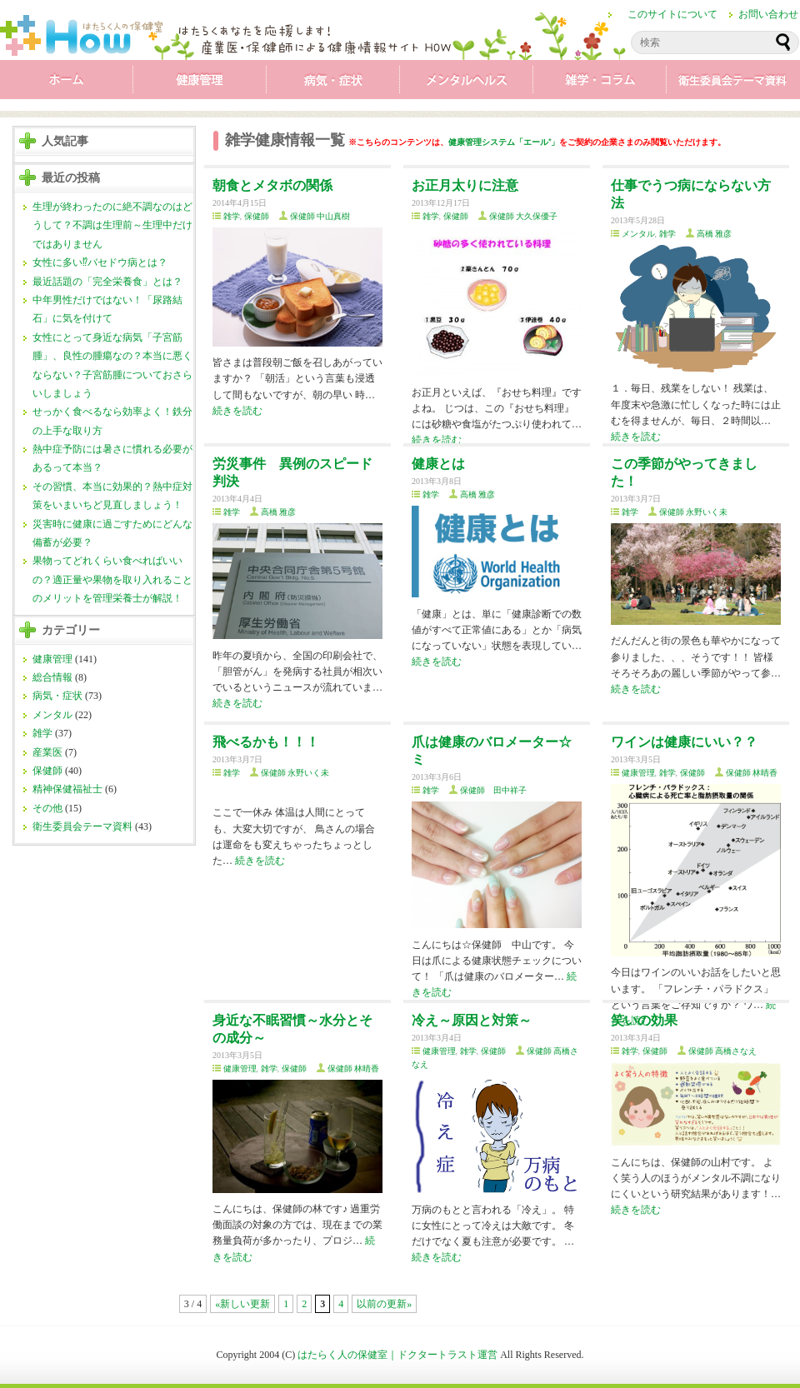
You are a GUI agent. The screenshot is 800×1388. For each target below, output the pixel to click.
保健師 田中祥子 (493, 790)
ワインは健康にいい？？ (684, 742)
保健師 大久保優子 (523, 216)
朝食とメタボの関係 (272, 185)
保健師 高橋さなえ (723, 1051)
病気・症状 (333, 83)
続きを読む (237, 411)
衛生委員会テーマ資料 (733, 83)
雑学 (600, 83)
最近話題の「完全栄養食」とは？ (107, 281)
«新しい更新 (242, 1304)
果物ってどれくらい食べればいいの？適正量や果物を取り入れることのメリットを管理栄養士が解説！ (112, 579)
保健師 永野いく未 (693, 512)
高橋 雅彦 (714, 233)
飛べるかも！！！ (265, 742)
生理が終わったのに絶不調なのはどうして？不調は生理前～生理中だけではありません (112, 225)
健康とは (438, 464)
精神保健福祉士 (67, 789)
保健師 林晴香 (752, 772)
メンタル (466, 83)
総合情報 (52, 677)
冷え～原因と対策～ (472, 1020)
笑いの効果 (644, 1020)
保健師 (47, 770)
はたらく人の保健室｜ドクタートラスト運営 (398, 1355)
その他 (47, 808)
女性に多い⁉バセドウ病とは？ (100, 262)
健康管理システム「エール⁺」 (503, 142)
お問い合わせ (768, 14)
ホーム (66, 83)
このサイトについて (673, 14)
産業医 (47, 752)
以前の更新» (384, 1304)
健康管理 (200, 83)
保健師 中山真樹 (320, 216)
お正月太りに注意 (465, 185)
